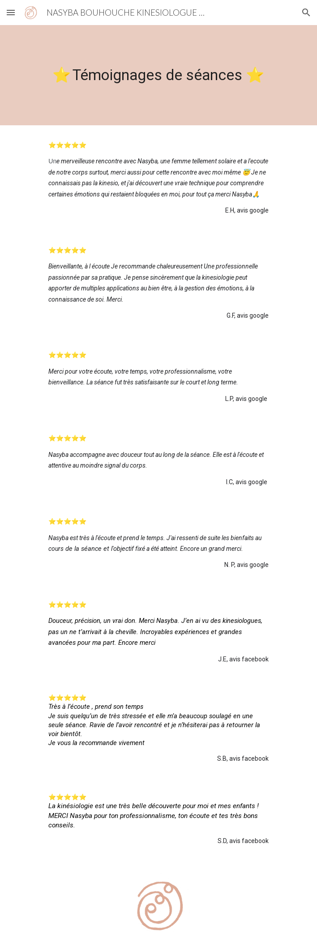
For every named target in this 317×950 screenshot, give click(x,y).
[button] (10, 12)
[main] (158, 75)
